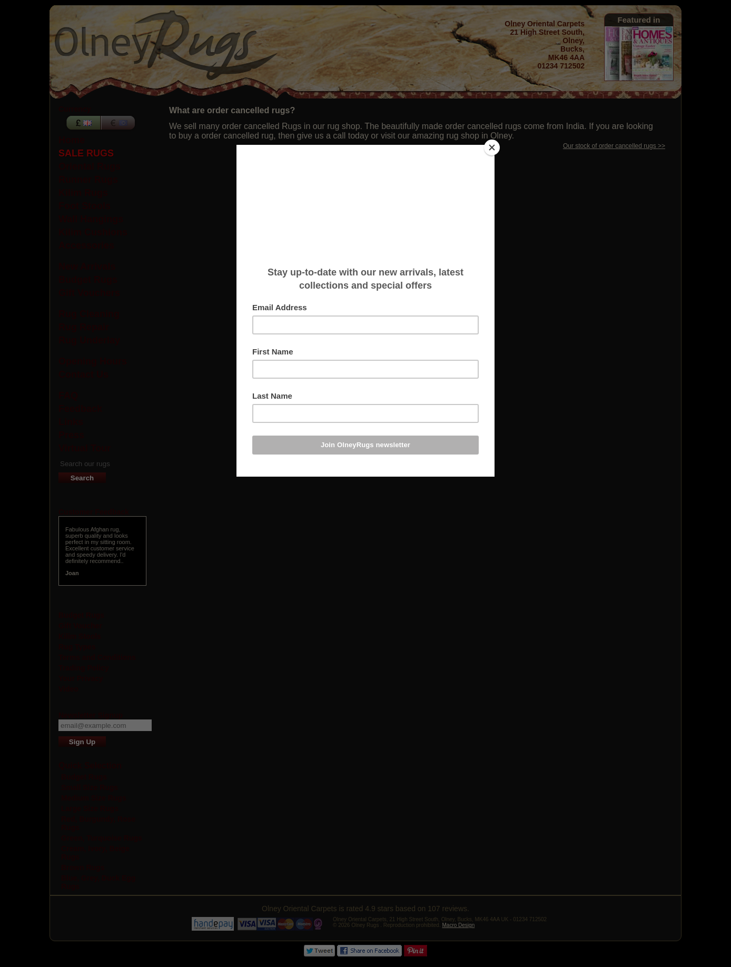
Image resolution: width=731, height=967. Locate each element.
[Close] (492, 147)
